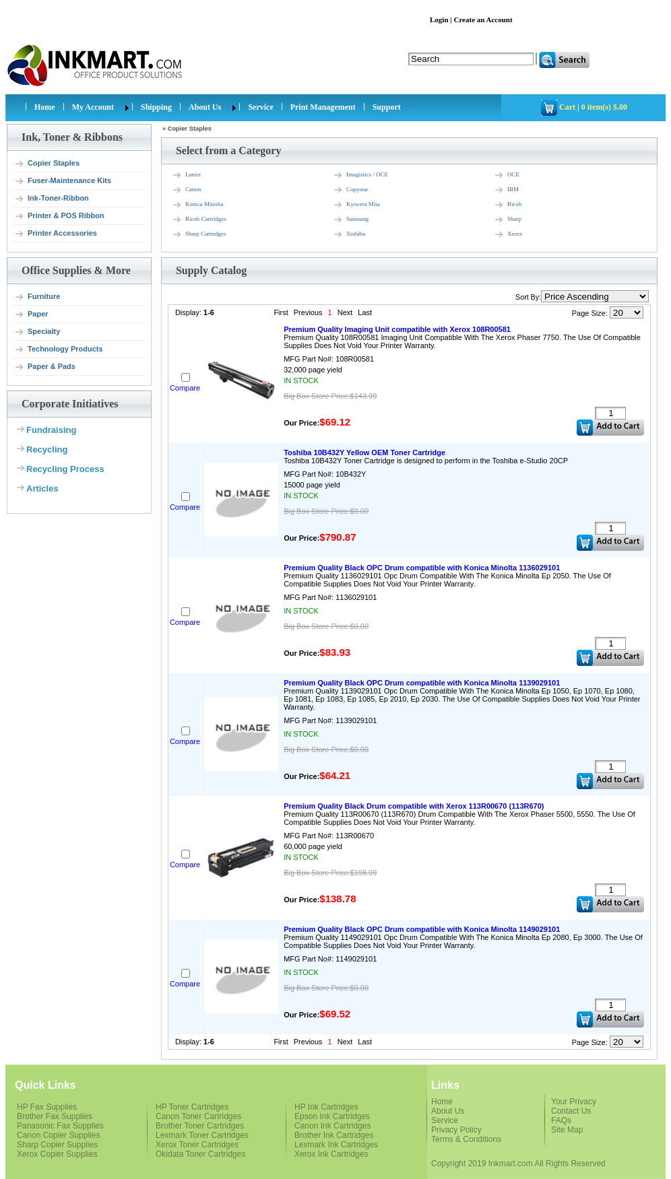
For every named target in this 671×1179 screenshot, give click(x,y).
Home (44, 107)
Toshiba (349, 234)
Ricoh (508, 204)
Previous (308, 312)
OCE (506, 175)
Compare (185, 388)
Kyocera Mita (356, 204)
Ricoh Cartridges (199, 219)
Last (365, 312)
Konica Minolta (198, 204)
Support (387, 107)
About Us (205, 107)
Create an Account (482, 19)
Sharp (507, 219)
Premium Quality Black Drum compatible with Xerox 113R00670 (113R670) (414, 806)
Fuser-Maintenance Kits (62, 181)
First (281, 312)
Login (439, 19)
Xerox (508, 234)
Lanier (186, 175)
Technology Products (58, 349)
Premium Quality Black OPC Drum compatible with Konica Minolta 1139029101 (422, 683)
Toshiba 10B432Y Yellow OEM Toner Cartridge (364, 452)
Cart (567, 107)
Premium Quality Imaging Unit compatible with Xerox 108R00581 (397, 329)
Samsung (351, 219)
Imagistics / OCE (360, 175)
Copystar (351, 189)
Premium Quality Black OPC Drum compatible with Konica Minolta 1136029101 (422, 568)
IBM (506, 189)
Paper (31, 314)
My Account (93, 107)
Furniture (37, 297)
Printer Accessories (55, 233)
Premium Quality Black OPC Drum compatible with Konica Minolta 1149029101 (422, 929)
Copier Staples (46, 163)
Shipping (156, 107)
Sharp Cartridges (199, 234)
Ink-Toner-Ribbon (51, 198)
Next (345, 312)
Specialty (37, 332)
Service (260, 107)
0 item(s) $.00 (604, 107)
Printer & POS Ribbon (59, 216)
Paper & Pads (44, 367)
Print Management (323, 107)
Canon (186, 189)
